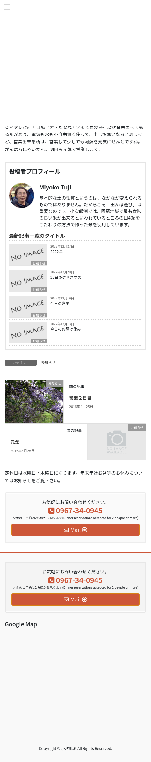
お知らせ (38, 263)
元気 (15, 442)
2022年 (56, 251)
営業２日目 (80, 398)
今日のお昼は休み (65, 329)
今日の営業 (59, 303)
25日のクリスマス (65, 277)
